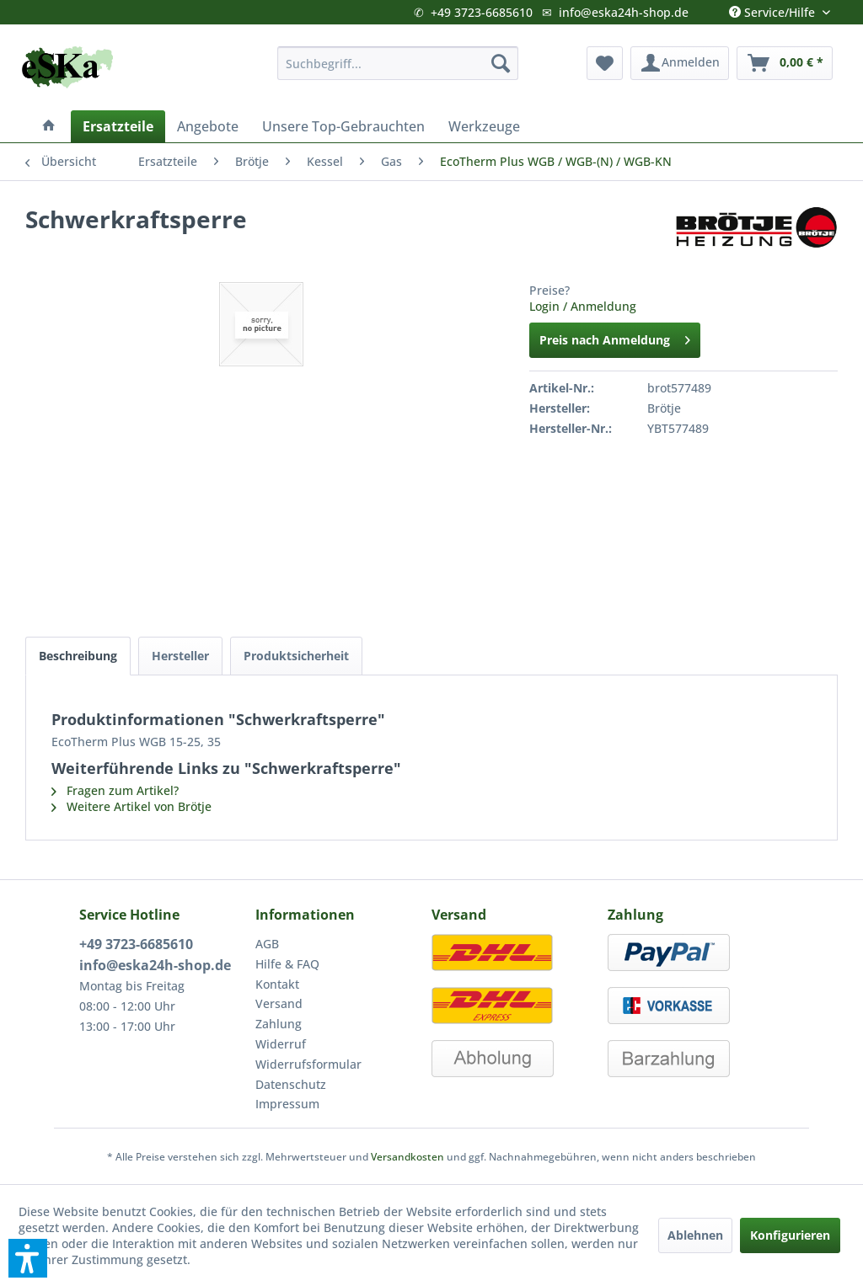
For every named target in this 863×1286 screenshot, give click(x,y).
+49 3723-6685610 (482, 12)
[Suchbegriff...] (398, 63)
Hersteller (180, 656)
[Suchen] (500, 63)
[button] (27, 1258)
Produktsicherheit (296, 656)
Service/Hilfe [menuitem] (773, 8)
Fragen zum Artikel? (115, 790)
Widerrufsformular (308, 1064)
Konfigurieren (790, 1235)
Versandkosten (407, 1157)
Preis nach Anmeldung (614, 337)
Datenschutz (290, 1084)
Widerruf (280, 1044)
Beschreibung (78, 656)
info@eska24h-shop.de (624, 12)
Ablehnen (695, 1235)
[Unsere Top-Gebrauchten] (343, 126)
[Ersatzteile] (118, 126)
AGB (267, 944)
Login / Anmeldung (582, 306)
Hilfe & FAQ (287, 964)
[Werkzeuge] (484, 126)
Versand (279, 1003)
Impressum (287, 1104)
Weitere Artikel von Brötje (131, 806)
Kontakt (277, 984)
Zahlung (278, 1024)
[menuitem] (398, 63)
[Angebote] (207, 126)
